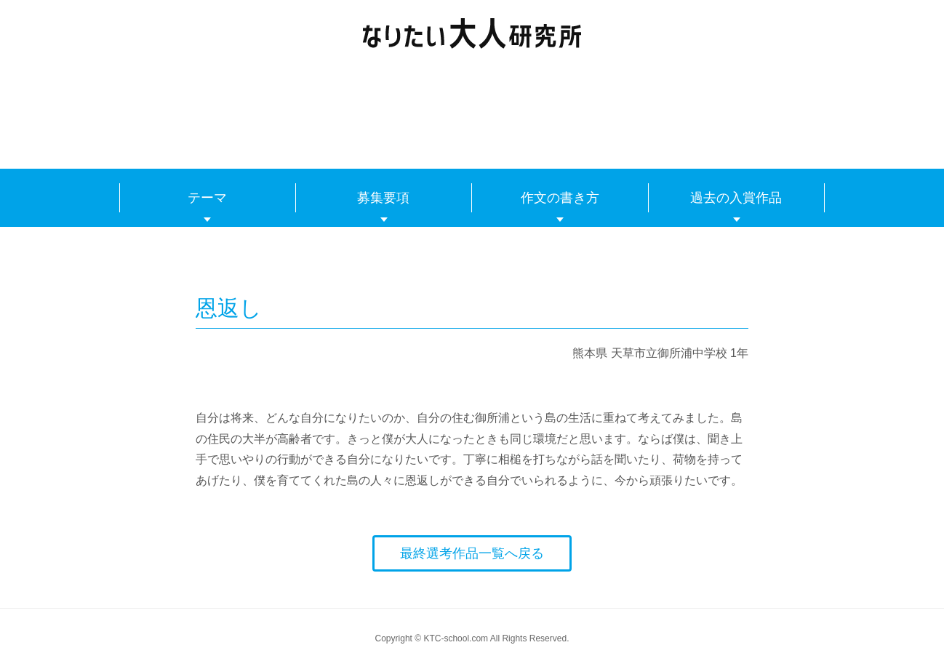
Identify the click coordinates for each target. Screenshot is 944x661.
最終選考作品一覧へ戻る (472, 553)
